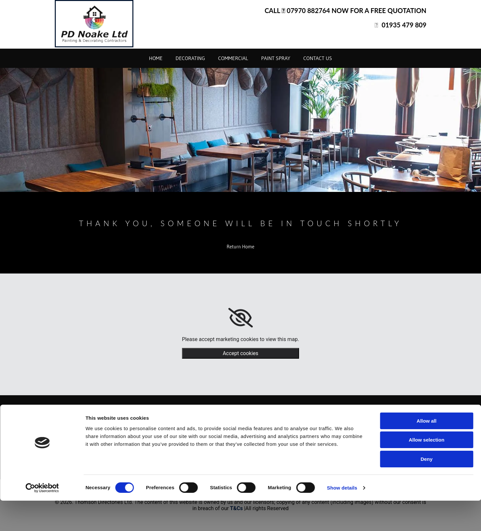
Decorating (190, 58)
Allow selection (426, 470)
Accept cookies (240, 353)
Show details (342, 518)
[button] (240, 247)
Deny (427, 489)
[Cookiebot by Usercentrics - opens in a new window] (42, 518)
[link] (240, 318)
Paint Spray (275, 58)
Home (155, 58)
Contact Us (317, 58)
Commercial (233, 58)
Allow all (427, 451)
